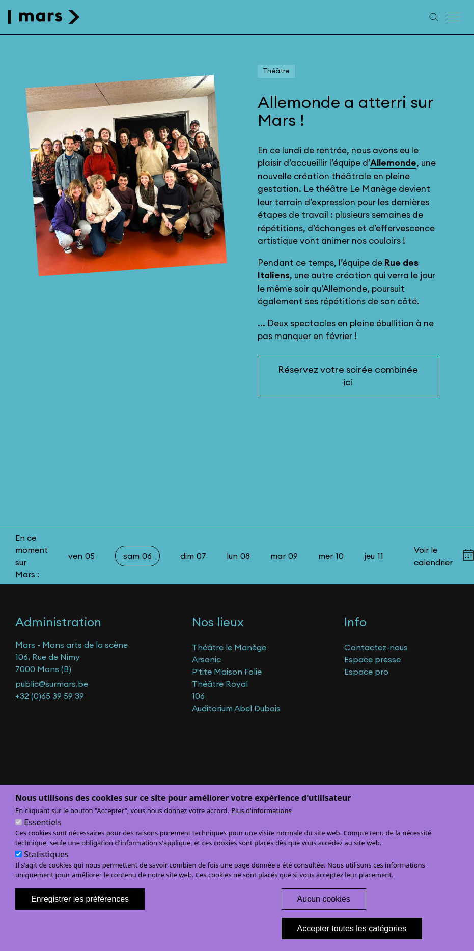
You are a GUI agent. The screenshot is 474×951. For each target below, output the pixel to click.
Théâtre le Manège (229, 647)
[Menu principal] (454, 17)
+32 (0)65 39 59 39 (49, 696)
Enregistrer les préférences (80, 911)
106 (198, 696)
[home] (44, 17)
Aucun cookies (323, 911)
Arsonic (206, 659)
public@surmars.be (51, 684)
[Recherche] (433, 17)
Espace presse (372, 659)
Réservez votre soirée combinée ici (348, 375)
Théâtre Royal (220, 684)
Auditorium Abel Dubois (236, 708)
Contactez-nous (376, 647)
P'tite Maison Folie (227, 671)
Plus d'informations (261, 823)
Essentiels (43, 835)
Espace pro (366, 671)
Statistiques (46, 867)
